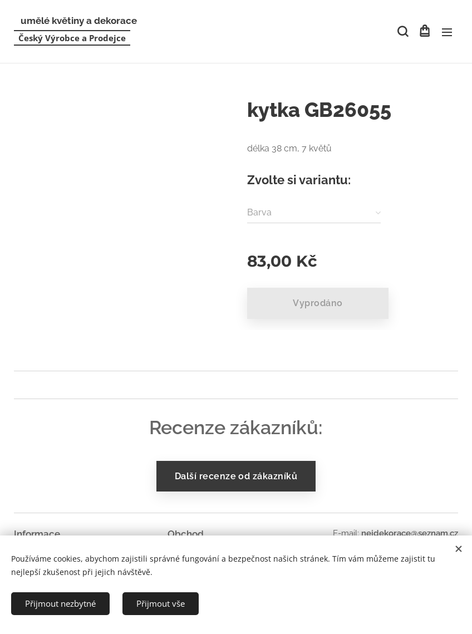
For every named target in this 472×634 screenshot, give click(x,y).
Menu (447, 32)
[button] (402, 32)
